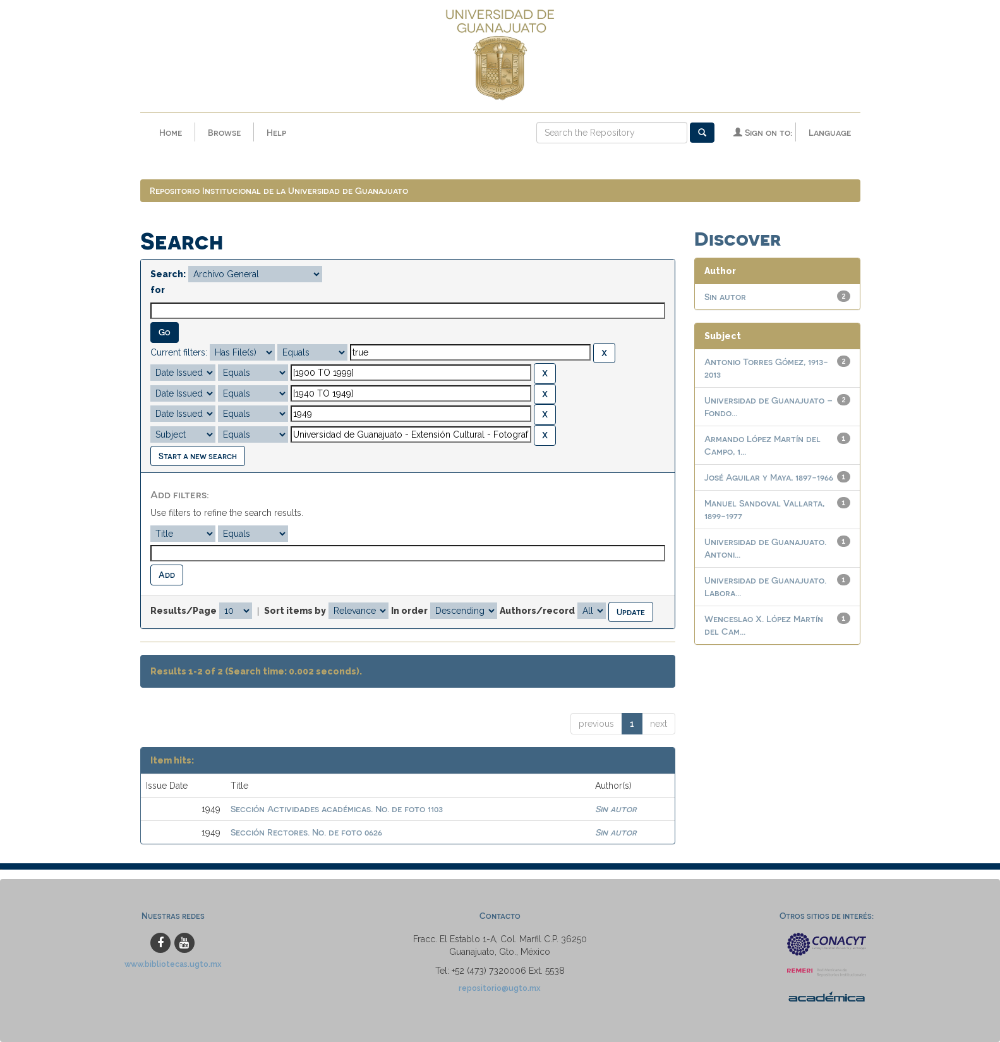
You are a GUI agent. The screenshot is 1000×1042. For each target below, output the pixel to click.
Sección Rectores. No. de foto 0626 (306, 832)
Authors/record (537, 611)
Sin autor (616, 809)
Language (830, 132)
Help (276, 132)
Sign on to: (762, 132)
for (157, 290)
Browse (224, 132)
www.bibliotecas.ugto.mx (173, 964)
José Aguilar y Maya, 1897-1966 (768, 477)
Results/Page (183, 611)
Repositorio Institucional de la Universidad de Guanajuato (279, 191)
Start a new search (198, 455)
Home (170, 132)
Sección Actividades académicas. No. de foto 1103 (337, 809)
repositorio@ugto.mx (500, 988)
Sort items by (295, 611)
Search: (168, 275)
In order (409, 611)
